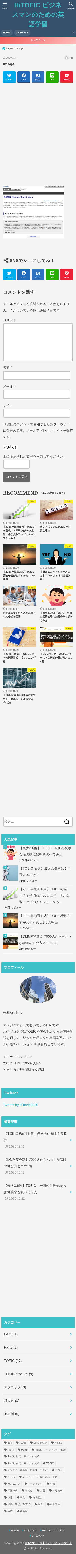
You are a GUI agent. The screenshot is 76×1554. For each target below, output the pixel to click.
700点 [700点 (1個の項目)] (22, 1442)
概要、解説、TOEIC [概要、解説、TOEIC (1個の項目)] (19, 1504)
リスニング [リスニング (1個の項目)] (14, 1483)
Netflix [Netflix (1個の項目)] (58, 1442)
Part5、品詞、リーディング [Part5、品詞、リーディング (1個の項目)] (23, 1463)
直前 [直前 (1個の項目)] (10, 1511)
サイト (8, 405)
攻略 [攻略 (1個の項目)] (10, 1497)
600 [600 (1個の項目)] (10, 1442)
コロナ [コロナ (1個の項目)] (58, 1470)
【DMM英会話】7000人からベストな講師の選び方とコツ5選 (45, 939)
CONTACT (22, 32)
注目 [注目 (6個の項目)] (40, 1504)
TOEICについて (18, 1374)
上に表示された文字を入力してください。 (34, 456)
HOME (7, 32)
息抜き (11, 1400)
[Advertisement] (38, 136)
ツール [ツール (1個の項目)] (11, 1477)
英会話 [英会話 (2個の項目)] (24, 1511)
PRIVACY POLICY (53, 1530)
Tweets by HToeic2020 (20, 1105)
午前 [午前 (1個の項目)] (52, 1483)
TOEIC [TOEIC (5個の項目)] (50, 1463)
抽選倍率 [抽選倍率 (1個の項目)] (57, 1490)
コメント (9, 320)
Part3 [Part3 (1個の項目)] (11, 1449)
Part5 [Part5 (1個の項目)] (24, 1449)
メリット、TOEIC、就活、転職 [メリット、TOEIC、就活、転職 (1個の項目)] (40, 1477)
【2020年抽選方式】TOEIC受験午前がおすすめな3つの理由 (45, 919)
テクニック (15, 1387)
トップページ (38, 40)
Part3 (11, 1334)
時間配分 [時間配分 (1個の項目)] (38, 1497)
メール (9, 386)
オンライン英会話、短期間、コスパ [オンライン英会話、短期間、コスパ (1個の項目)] (28, 1470)
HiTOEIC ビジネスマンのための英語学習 (38, 15)
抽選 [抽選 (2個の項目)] (42, 1490)
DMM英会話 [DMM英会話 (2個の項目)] (40, 1442)
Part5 (11, 1347)
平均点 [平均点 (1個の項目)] (29, 1490)
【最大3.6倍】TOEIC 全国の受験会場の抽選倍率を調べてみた (45, 851)
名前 (7, 367)
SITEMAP (38, 1535)
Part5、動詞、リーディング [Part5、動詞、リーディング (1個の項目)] (23, 1456)
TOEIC (13, 1361)
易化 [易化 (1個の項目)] (22, 1497)
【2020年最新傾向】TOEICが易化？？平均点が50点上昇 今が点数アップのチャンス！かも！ (44, 895)
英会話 (11, 1414)
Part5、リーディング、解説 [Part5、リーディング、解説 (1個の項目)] (50, 1449)
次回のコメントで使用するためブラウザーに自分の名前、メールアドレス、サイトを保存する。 (38, 430)
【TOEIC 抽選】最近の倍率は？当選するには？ (45, 872)
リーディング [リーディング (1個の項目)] (35, 1483)
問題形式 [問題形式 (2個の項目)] (13, 1490)
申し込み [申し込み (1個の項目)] (55, 1504)
